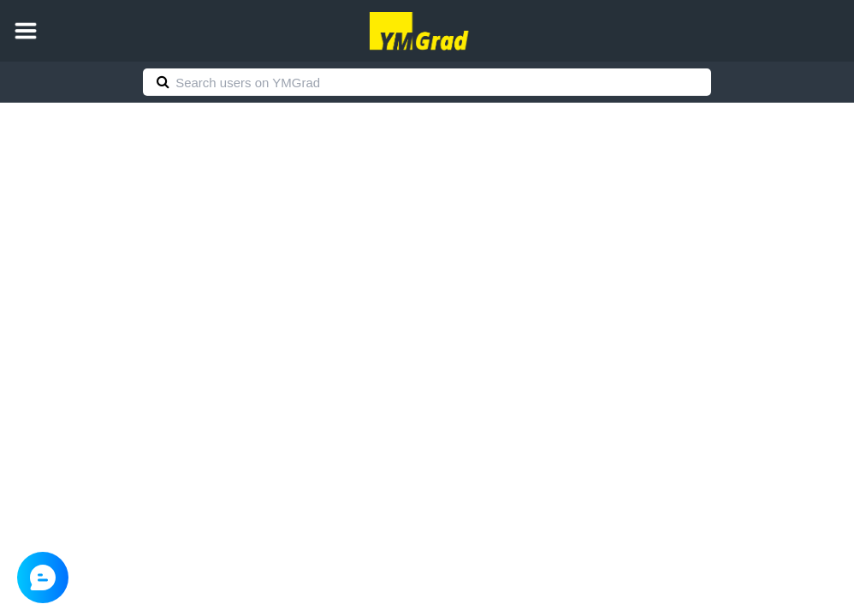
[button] (25, 31)
